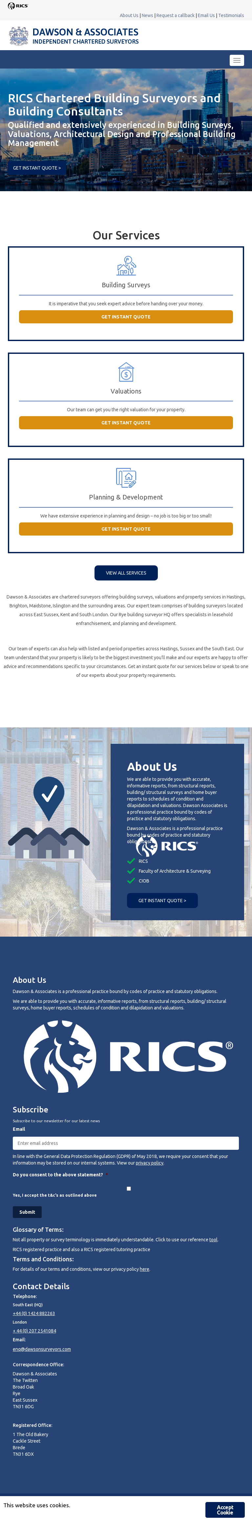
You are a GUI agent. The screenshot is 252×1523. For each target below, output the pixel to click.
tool (213, 1239)
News (147, 15)
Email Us (206, 15)
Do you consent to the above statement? (60, 1174)
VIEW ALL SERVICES (126, 573)
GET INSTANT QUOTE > (37, 168)
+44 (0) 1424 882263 (34, 1313)
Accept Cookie (225, 1509)
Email (19, 1129)
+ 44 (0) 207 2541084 (34, 1330)
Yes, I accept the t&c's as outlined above (55, 1195)
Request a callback (176, 15)
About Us (129, 15)
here (144, 1269)
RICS (143, 861)
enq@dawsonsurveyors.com (42, 1349)
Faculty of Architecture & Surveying (175, 871)
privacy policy (149, 1163)
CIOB (144, 880)
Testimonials (231, 15)
